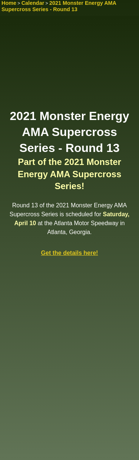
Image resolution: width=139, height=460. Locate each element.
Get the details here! (69, 253)
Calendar (32, 3)
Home (8, 3)
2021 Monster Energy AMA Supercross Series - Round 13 (58, 6)
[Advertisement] (69, 65)
